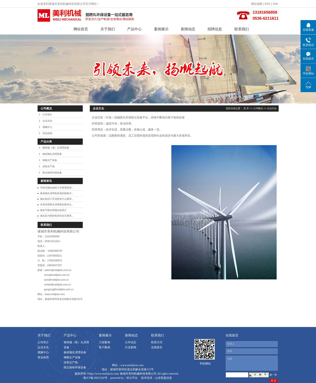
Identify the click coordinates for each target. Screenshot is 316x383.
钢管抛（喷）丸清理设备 (56, 147)
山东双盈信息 (163, 377)
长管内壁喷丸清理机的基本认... (57, 204)
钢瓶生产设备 (50, 160)
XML (276, 3)
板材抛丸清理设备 (52, 154)
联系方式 (156, 342)
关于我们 (107, 29)
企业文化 (47, 120)
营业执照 (47, 133)
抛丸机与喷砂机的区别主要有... (57, 215)
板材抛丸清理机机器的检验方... (57, 193)
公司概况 (258, 108)
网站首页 (81, 29)
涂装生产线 (49, 166)
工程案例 (104, 342)
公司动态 (130, 342)
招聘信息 (215, 29)
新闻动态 (188, 29)
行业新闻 (130, 347)
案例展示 (161, 29)
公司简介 (47, 114)
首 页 (246, 108)
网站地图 (256, 3)
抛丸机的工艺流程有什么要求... (57, 199)
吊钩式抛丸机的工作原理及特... (57, 187)
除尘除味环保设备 (52, 172)
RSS (267, 3)
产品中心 (134, 29)
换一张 (273, 374)
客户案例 (104, 347)
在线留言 (156, 347)
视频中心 (47, 127)
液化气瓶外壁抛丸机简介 (53, 210)
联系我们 (241, 29)
